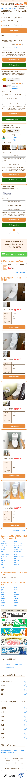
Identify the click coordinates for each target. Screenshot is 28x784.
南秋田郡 (16, 603)
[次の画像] (24, 292)
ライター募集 (20, 763)
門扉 (2, 552)
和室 (15, 562)
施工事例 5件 (15, 88)
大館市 (15, 590)
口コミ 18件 (15, 47)
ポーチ (15, 554)
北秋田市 (3, 598)
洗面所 (15, 541)
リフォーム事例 (5, 664)
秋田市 (2, 587)
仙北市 (2, 600)
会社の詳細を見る (14, 60)
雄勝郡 (15, 605)
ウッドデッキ (4, 545)
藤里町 (10, 8)
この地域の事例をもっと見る (18, 530)
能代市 (15, 587)
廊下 (2, 565)
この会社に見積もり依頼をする (14, 65)
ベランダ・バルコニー (19, 549)
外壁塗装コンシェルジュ (7, 752)
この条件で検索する (14, 30)
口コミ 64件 (15, 137)
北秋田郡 (3, 603)
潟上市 (2, 596)
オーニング (16, 547)
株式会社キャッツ (7, 126)
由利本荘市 (16, 594)
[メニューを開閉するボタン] (25, 3)
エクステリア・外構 (18, 556)
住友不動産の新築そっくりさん (11, 71)
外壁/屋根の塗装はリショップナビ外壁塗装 (12, 750)
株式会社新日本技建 (8, 186)
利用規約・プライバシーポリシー (14, 761)
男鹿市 (2, 592)
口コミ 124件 (15, 86)
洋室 (2, 562)
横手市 (2, 590)
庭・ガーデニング (5, 556)
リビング (3, 560)
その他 (2, 567)
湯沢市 (15, 592)
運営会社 (22, 758)
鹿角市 (2, 594)
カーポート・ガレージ (19, 543)
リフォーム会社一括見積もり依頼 (14, 254)
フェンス (3, 549)
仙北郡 (2, 605)
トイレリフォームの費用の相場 (17, 272)
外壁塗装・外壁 (5, 554)
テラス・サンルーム (18, 545)
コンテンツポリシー (10, 763)
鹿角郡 (15, 600)
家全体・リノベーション (20, 565)
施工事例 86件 (15, 140)
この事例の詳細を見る (14, 327)
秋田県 (6, 8)
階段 (2, 558)
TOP (2, 8)
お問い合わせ (7, 758)
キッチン (3, 541)
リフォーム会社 (19, 664)
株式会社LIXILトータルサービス (12, 40)
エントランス (4, 547)
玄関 (15, 558)
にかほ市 (16, 598)
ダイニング (16, 560)
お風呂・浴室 (4, 543)
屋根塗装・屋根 (17, 552)
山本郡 (14, 8)
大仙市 (15, 596)
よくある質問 (15, 758)
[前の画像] (4, 292)
